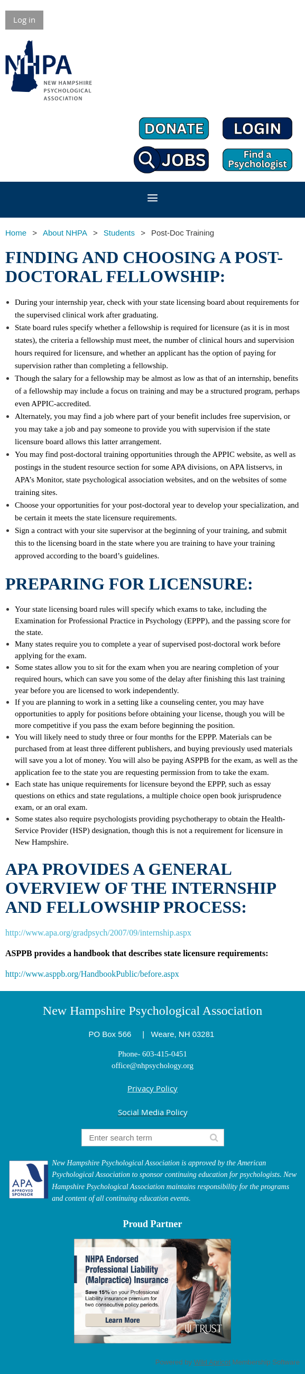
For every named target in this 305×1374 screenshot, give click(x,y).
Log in (24, 19)
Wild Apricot (212, 1362)
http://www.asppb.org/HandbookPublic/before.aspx (92, 973)
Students (119, 232)
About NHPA (65, 232)
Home (15, 232)
